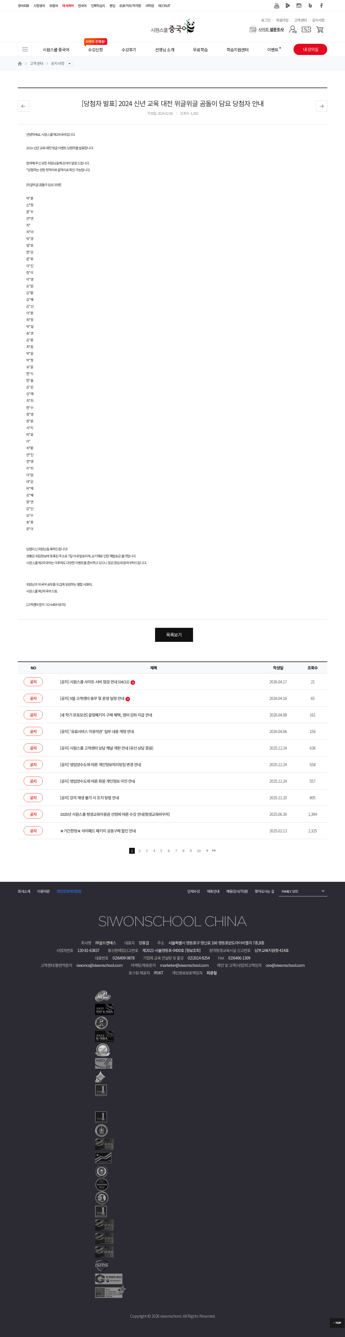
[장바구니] (319, 29)
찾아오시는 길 (264, 891)
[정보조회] (193, 950)
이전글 (23, 106)
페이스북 (321, 5)
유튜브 (276, 5)
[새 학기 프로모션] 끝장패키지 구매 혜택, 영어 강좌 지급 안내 (106, 715)
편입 (112, 5)
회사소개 (24, 891)
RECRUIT (164, 5)
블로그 (310, 5)
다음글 (321, 106)
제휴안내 (213, 891)
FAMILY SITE (290, 891)
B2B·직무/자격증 (130, 5)
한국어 (82, 5)
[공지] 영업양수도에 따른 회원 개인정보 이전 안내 (97, 781)
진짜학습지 (98, 5)
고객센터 (300, 20)
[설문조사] (266, 29)
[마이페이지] (292, 29)
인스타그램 (299, 5)
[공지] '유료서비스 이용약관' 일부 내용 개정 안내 (97, 731)
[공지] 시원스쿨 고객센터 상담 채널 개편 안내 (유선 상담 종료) (106, 748)
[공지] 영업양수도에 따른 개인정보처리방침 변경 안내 (100, 764)
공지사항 (318, 20)
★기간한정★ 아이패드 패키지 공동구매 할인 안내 (98, 831)
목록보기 (174, 634)
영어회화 (23, 5)
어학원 (149, 5)
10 (198, 850)
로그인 (265, 20)
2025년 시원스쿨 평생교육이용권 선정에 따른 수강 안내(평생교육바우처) (115, 814)
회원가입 (282, 20)
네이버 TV (288, 5)
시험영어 (39, 5)
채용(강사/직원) (237, 891)
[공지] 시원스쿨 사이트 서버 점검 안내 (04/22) (97, 681)
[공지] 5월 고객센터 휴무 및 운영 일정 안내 (95, 698)
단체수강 (193, 891)
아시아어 (67, 5)
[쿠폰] (306, 29)
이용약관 (43, 891)
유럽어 (53, 5)
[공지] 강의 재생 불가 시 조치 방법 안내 (89, 797)
